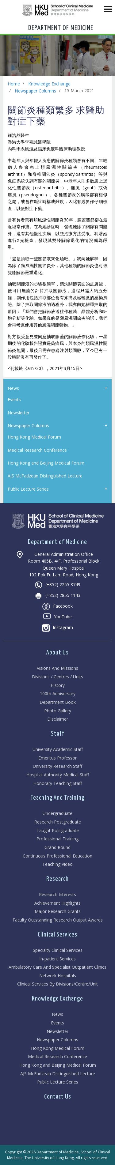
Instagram (57, 628)
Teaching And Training (57, 798)
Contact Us (57, 1097)
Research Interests (57, 894)
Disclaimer (57, 719)
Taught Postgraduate (57, 830)
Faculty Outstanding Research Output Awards (58, 920)
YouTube (57, 617)
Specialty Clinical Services (57, 950)
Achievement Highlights (57, 903)
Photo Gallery (57, 711)
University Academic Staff (58, 749)
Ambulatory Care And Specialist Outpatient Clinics (57, 967)
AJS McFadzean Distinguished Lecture (57, 1073)
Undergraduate (57, 813)
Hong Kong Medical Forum (57, 1048)
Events (57, 1023)
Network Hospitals (57, 975)
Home (14, 84)
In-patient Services (57, 959)
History (58, 685)
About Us (57, 653)
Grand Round (57, 847)
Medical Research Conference (57, 1056)
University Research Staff (57, 766)
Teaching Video (57, 864)
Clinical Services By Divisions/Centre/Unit (57, 984)
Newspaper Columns (35, 91)
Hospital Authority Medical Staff (57, 775)
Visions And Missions (57, 668)
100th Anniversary (57, 693)
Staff (57, 734)
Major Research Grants (58, 911)
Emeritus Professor (57, 758)
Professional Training (57, 839)
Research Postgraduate (57, 822)
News (57, 1014)
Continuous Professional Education (57, 856)
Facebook (57, 606)
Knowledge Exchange (49, 84)
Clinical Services (57, 935)
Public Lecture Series (57, 1082)
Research (57, 879)
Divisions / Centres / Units (57, 677)
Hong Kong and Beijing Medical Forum (57, 1065)
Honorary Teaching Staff (57, 783)
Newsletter (57, 1031)
